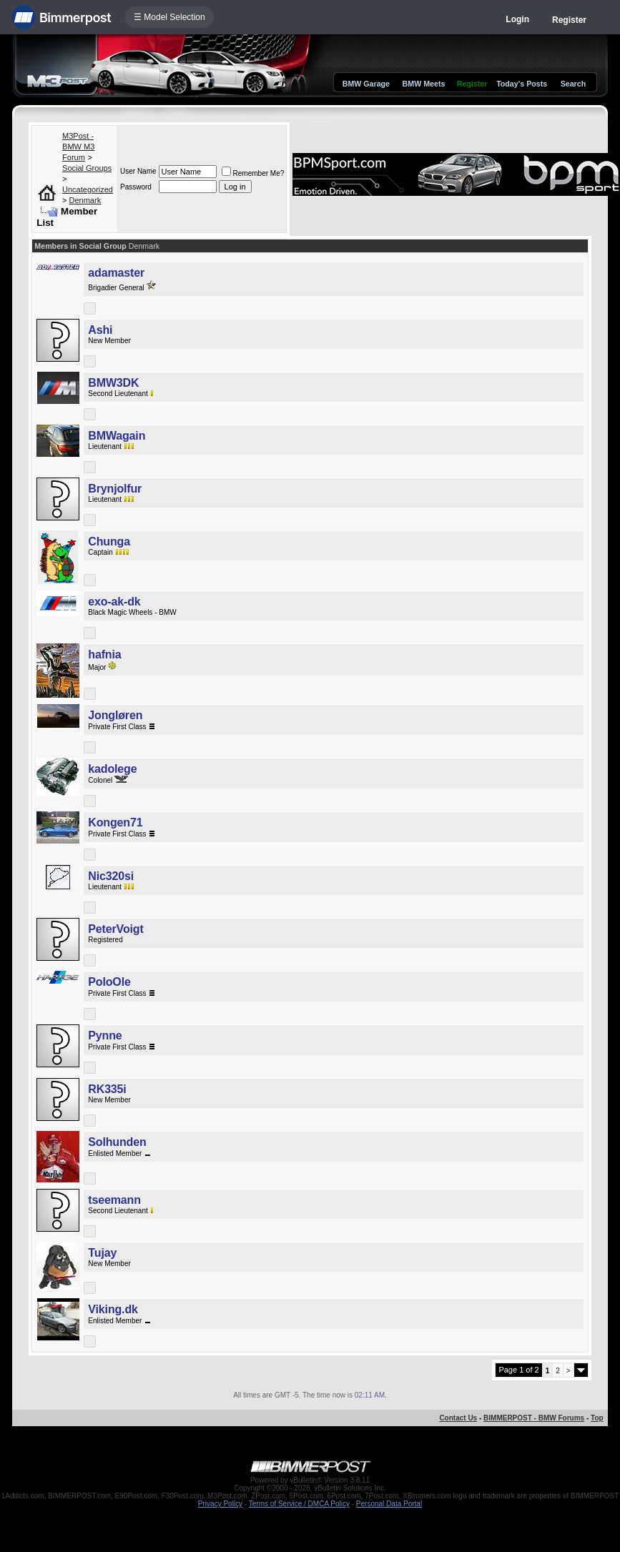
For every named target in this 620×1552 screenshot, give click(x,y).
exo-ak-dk (114, 601)
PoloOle (109, 982)
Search (573, 83)
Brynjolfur (115, 489)
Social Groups (87, 168)
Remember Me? (253, 173)
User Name (138, 171)
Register (569, 20)
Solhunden (117, 1142)
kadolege (112, 769)
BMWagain (116, 436)
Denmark (85, 200)
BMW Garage (366, 83)
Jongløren (115, 715)
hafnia (104, 654)
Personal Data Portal (389, 1504)
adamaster (116, 273)
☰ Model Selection (169, 17)
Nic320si (111, 876)
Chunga (109, 541)
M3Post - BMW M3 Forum (78, 147)
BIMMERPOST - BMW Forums (533, 1418)
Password (136, 187)
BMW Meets (424, 83)
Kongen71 (115, 822)
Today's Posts (521, 83)
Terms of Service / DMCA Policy (299, 1504)
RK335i (107, 1089)
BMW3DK (113, 383)
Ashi (100, 330)
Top (597, 1418)
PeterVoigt (115, 929)
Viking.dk (112, 1309)
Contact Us (458, 1418)
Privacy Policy (220, 1504)
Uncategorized (87, 189)
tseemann (114, 1200)
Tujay (102, 1253)
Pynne (105, 1035)
